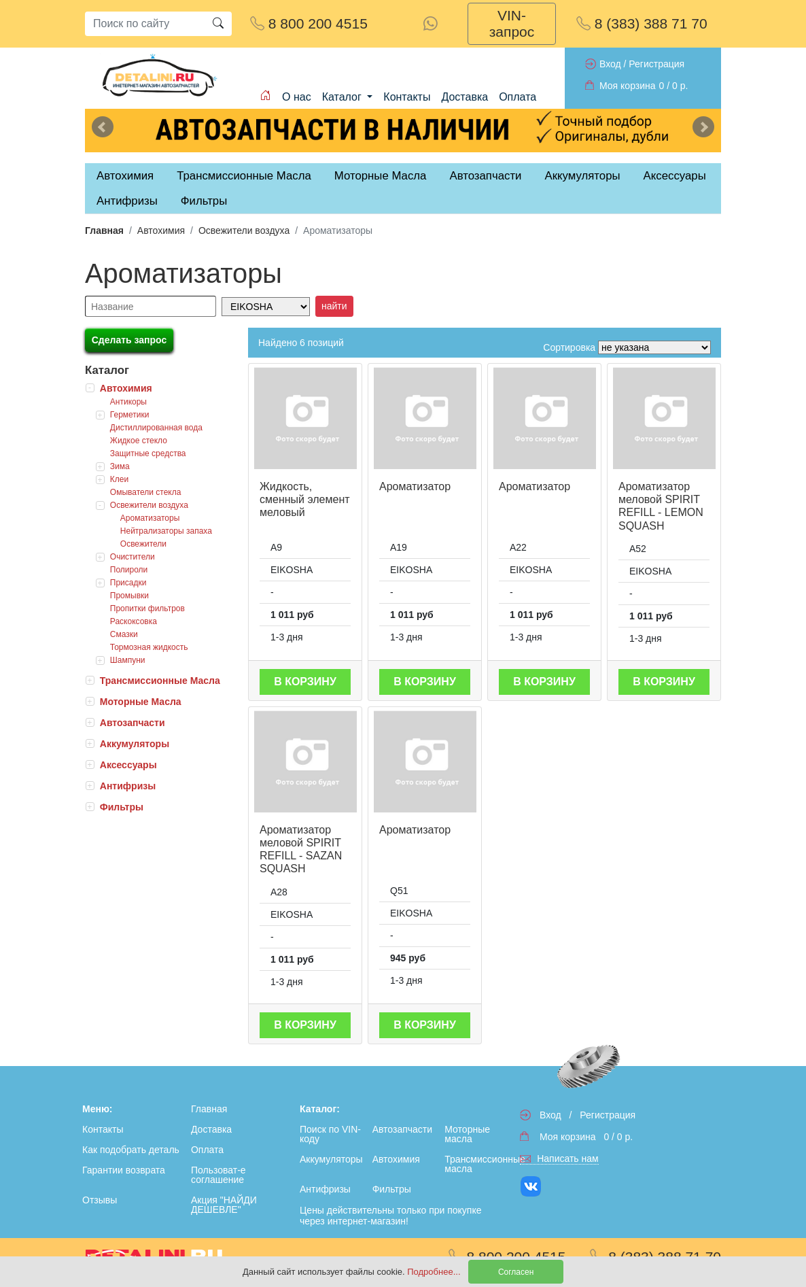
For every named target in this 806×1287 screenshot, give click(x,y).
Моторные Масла (140, 701)
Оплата (517, 97)
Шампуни (127, 660)
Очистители (132, 557)
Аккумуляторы (134, 743)
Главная (104, 230)
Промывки (129, 595)
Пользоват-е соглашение (218, 1175)
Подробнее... (435, 1272)
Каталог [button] (343, 97)
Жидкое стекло (138, 440)
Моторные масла (467, 1134)
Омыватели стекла (145, 492)
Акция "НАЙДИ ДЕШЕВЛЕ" (224, 1205)
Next (703, 127)
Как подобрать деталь (130, 1149)
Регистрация (656, 63)
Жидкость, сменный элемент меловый (305, 499)
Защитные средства (148, 453)
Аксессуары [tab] (675, 175)
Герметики (130, 414)
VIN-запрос (512, 23)
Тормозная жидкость (149, 647)
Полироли (129, 569)
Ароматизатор (415, 486)
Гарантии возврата (123, 1170)
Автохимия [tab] (125, 175)
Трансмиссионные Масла (160, 680)
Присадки (128, 582)
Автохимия (161, 230)
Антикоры (128, 402)
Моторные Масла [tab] (380, 175)
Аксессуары (128, 764)
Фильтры (204, 200)
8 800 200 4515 (309, 23)
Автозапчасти (485, 175)
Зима (120, 466)
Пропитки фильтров (147, 608)
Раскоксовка (133, 621)
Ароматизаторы (149, 518)
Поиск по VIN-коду (330, 1134)
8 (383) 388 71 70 (641, 23)
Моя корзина (627, 85)
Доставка (464, 97)
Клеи (119, 479)
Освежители (143, 544)
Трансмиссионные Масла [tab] (244, 175)
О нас (296, 97)
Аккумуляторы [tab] (582, 175)
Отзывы (99, 1200)
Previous (102, 127)
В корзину (305, 681)
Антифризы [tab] (127, 200)
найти (334, 306)
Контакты (406, 97)
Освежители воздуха (244, 230)
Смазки (124, 634)
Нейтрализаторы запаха (166, 531)
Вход (610, 63)
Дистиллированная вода (156, 427)
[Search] (145, 24)
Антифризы (128, 785)
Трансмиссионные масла (478, 1164)
